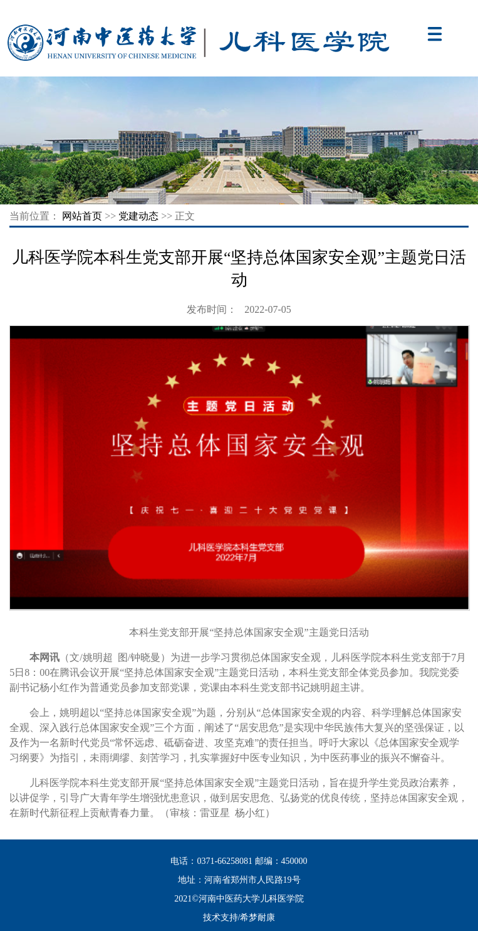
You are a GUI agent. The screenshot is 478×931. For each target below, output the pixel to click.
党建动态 (138, 216)
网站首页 (82, 216)
